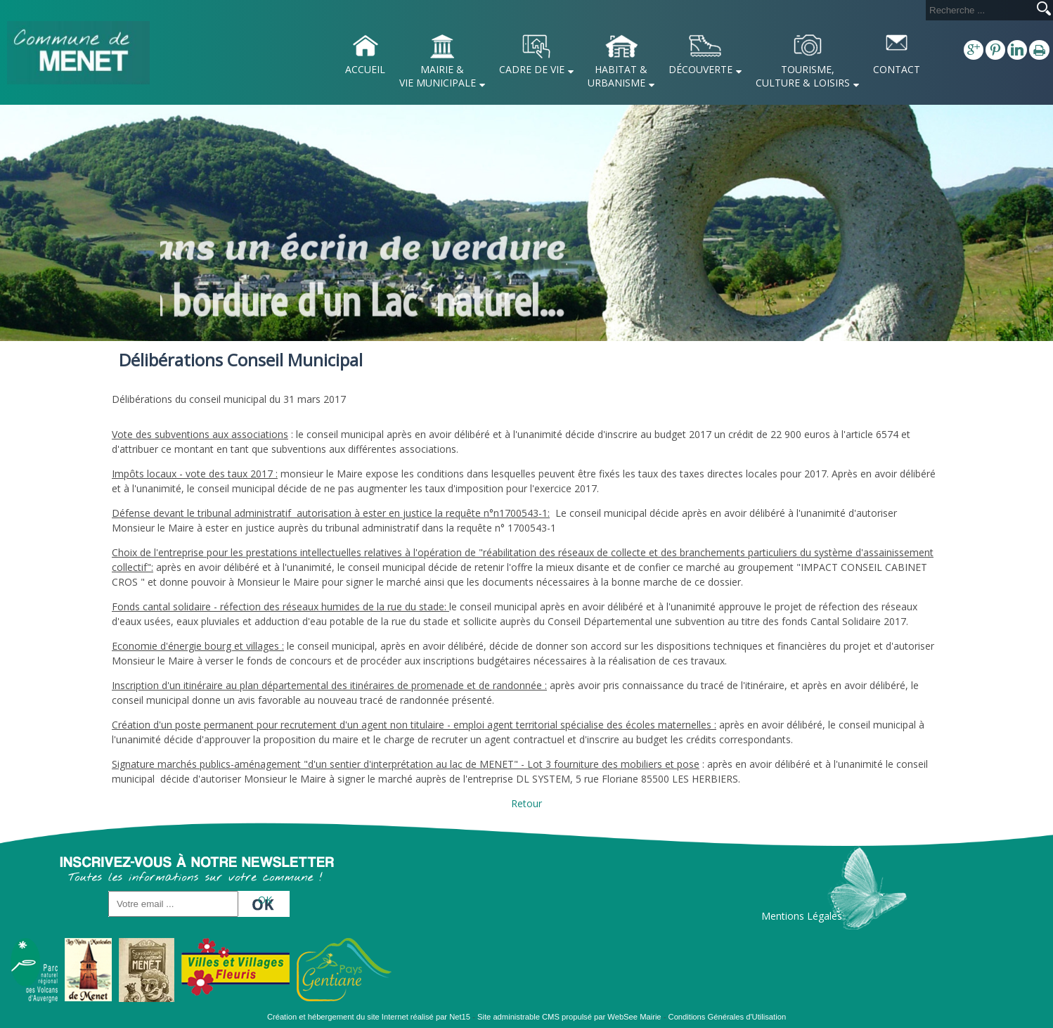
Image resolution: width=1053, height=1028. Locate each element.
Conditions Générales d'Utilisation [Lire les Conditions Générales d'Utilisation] (727, 1017)
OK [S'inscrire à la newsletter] (265, 899)
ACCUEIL (365, 69)
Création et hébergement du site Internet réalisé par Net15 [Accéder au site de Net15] (368, 1017)
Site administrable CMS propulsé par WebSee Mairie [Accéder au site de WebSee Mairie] (569, 1017)
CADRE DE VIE (531, 69)
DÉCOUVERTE (700, 69)
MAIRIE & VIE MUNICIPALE (437, 76)
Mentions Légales (801, 916)
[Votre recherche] (978, 10)
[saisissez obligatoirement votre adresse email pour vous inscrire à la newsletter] (173, 904)
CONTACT (896, 69)
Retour (526, 803)
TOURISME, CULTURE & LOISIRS (803, 76)
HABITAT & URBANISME (617, 76)
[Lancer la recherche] (1044, 10)
